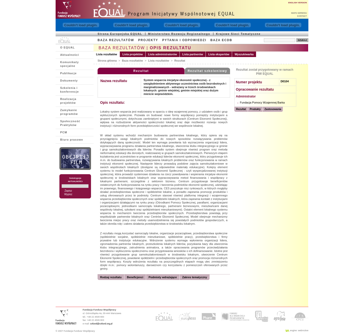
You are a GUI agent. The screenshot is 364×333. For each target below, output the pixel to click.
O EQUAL (67, 47)
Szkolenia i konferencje (69, 89)
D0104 (285, 81)
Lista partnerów (192, 54)
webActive (303, 330)
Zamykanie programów (69, 112)
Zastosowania (272, 109)
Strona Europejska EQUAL (120, 33)
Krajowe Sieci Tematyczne (238, 33)
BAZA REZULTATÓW (116, 40)
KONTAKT (302, 16)
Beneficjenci (135, 277)
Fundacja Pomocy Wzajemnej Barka (262, 102)
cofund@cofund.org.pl (101, 323)
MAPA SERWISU (299, 13)
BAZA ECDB (221, 40)
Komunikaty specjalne (69, 64)
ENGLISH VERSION (297, 3)
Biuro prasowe (71, 139)
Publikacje (68, 73)
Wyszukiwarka (244, 54)
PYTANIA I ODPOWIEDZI (184, 40)
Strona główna (107, 60)
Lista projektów (132, 54)
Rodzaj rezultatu (111, 277)
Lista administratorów (162, 54)
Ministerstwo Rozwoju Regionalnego (179, 33)
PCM (63, 132)
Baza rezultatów (132, 60)
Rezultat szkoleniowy (207, 71)
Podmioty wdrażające (163, 277)
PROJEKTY (148, 40)
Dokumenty (69, 80)
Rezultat (179, 60)
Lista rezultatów (106, 54)
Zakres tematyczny (194, 277)
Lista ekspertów (218, 54)
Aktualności (69, 54)
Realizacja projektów (68, 100)
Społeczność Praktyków (70, 123)
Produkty (255, 109)
